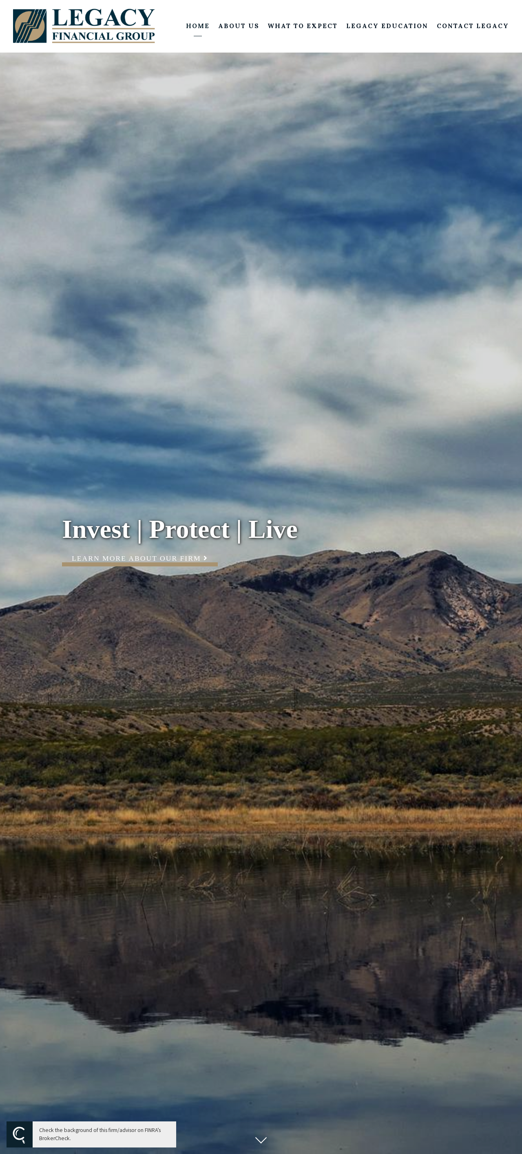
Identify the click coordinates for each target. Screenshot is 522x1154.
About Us (238, 26)
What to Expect (303, 26)
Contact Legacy (473, 26)
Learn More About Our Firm (140, 558)
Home (198, 26)
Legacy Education (387, 26)
